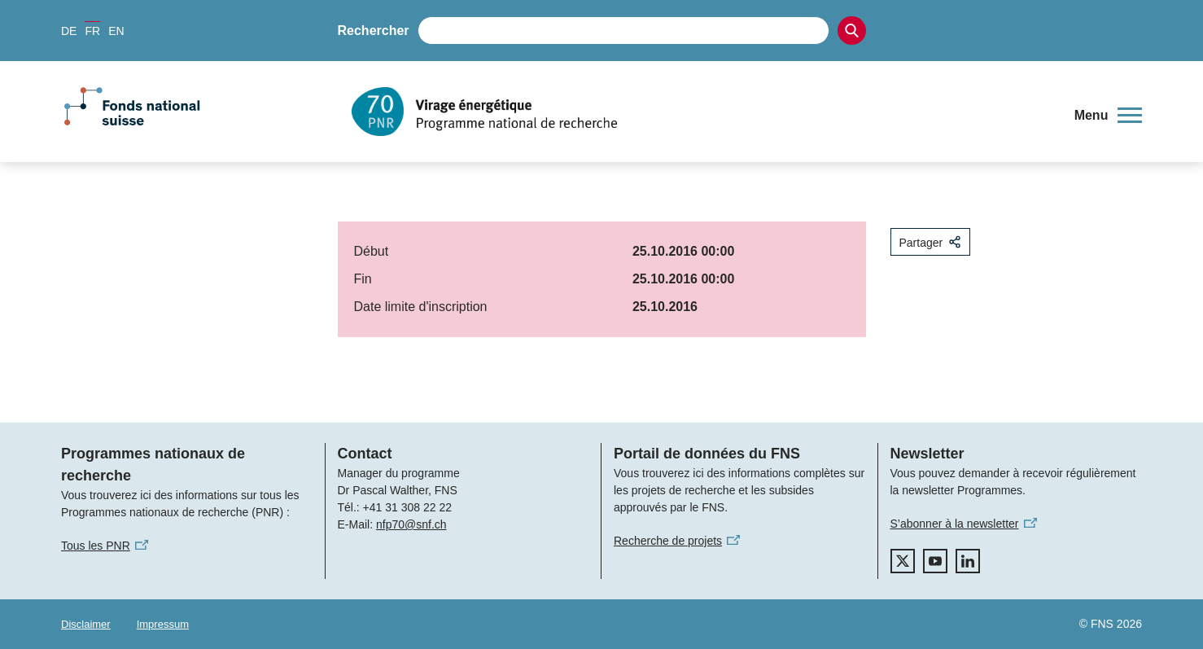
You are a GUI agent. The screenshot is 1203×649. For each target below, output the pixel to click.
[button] (1108, 115)
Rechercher (373, 30)
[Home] (703, 111)
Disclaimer (86, 624)
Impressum (163, 624)
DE (69, 30)
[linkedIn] (968, 561)
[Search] (852, 30)
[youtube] (935, 561)
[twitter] (902, 561)
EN (116, 30)
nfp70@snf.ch (411, 524)
